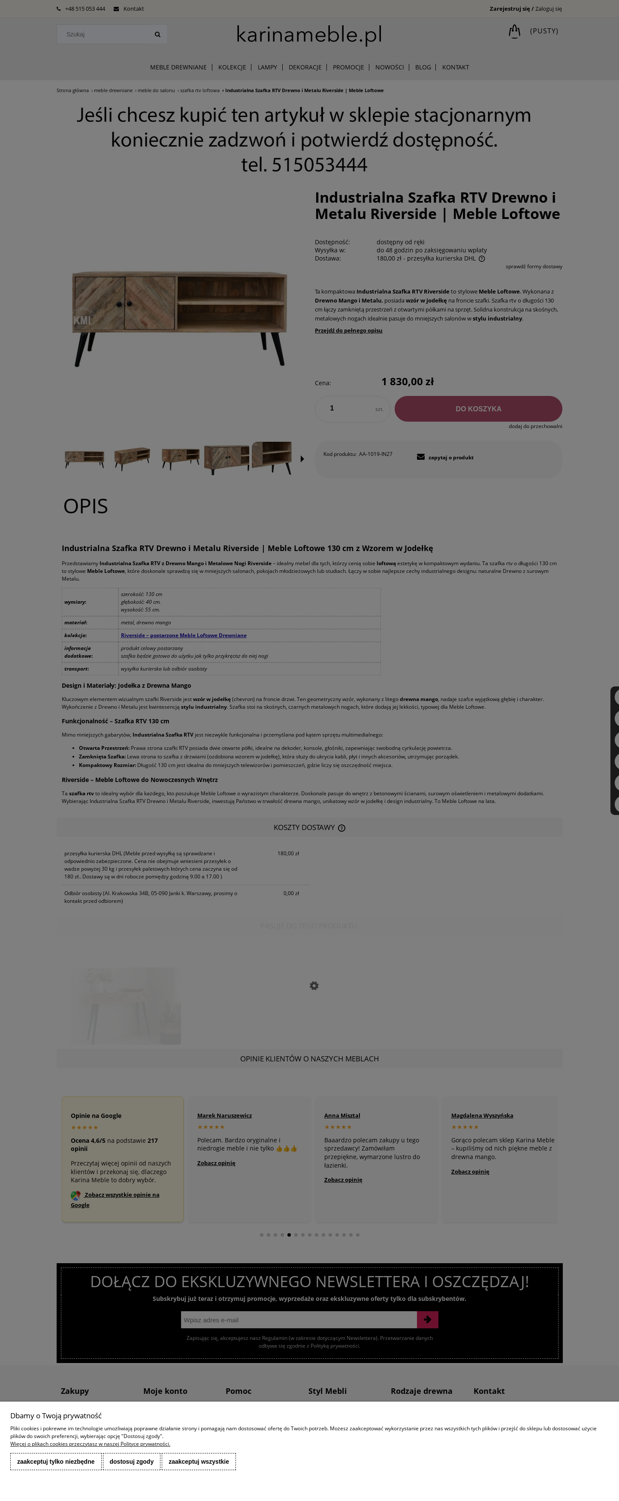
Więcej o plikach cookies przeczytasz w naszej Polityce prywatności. (90, 1443)
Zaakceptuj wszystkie (199, 1461)
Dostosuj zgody (132, 1461)
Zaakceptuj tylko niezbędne (56, 1461)
